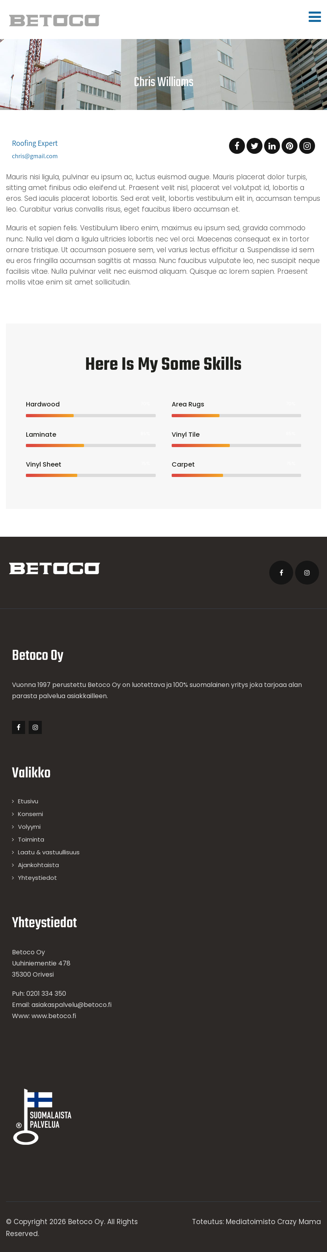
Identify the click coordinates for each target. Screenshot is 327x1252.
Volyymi (29, 826)
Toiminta (31, 839)
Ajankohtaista (38, 865)
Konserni (30, 814)
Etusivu (28, 801)
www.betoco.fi (53, 1015)
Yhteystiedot (37, 877)
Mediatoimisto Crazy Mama (273, 1221)
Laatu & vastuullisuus (49, 852)
